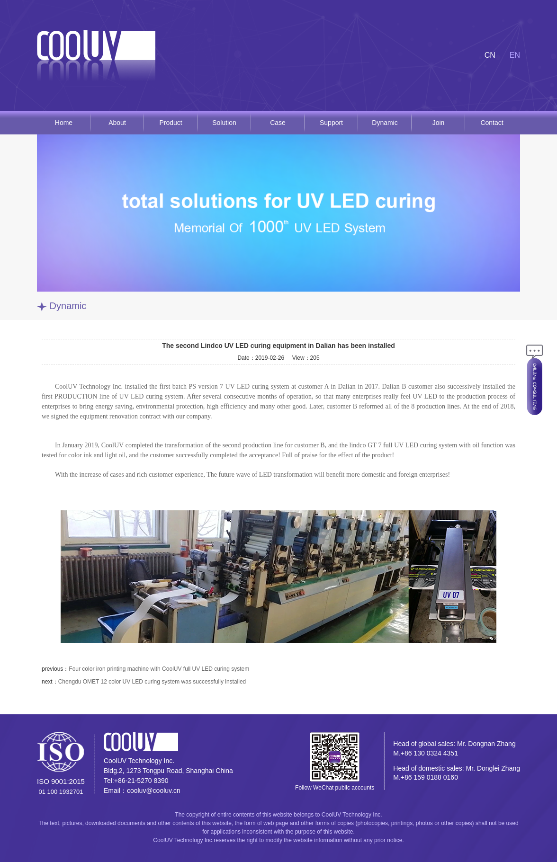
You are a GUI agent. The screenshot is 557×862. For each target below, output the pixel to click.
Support (331, 122)
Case (278, 122)
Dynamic (384, 122)
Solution (224, 122)
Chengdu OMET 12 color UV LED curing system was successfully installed (152, 681)
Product (170, 122)
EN (515, 55)
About (117, 122)
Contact (491, 122)
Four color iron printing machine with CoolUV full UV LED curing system (159, 669)
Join (438, 122)
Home (63, 122)
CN (490, 55)
